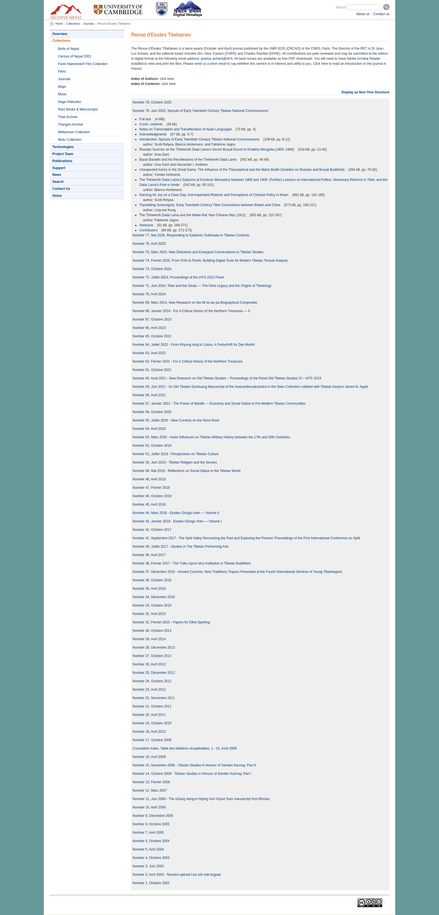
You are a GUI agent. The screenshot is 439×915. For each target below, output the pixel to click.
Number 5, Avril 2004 (148, 849)
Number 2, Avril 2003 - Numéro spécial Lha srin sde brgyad (176, 875)
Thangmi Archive (70, 124)
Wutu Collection (69, 140)
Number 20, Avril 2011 (149, 715)
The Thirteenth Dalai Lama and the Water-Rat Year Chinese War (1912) (193, 215)
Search (340, 7)
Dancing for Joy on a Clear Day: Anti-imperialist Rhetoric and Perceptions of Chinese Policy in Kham (214, 195)
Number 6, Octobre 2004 (150, 841)
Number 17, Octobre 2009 (151, 740)
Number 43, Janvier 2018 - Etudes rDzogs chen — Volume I (177, 521)
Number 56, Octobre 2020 (151, 412)
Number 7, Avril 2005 (148, 833)
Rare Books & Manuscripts (78, 109)
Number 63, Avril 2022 (149, 353)
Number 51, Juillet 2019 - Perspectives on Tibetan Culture (175, 454)
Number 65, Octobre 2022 (151, 336)
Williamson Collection (74, 132)
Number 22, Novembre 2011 (153, 698)
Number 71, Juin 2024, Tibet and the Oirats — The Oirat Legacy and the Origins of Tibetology (201, 286)
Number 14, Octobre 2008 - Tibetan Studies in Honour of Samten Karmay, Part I (191, 774)
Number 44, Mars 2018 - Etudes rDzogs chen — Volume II (175, 513)
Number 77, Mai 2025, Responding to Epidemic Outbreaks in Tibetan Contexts (190, 235)
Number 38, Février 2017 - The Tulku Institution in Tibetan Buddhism (191, 563)
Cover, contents (151, 124)
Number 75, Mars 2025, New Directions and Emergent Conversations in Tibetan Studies (197, 252)
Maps (62, 87)
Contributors (148, 230)
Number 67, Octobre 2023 (151, 319)
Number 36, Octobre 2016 (151, 580)
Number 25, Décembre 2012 (153, 673)
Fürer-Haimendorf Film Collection (83, 64)
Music (62, 94)
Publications (62, 161)
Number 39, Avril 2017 (149, 555)
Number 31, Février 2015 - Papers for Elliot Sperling (171, 622)
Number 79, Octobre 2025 (151, 102)
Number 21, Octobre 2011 (151, 706)
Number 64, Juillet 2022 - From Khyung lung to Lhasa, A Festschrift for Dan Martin (193, 345)
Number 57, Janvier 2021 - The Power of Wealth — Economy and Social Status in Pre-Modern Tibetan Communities (218, 403)
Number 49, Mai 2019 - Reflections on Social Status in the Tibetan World (186, 471)
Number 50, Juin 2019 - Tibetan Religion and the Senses (174, 462)
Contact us (381, 14)
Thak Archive (67, 117)
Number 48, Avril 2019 (149, 479)
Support (58, 168)
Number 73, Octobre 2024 (151, 269)
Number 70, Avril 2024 (149, 294)
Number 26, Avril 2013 (149, 664)
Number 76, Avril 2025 (149, 244)
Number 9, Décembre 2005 (152, 816)
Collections (73, 23)
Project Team (62, 154)
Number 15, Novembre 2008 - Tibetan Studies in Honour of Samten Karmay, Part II (194, 765)
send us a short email (210, 64)
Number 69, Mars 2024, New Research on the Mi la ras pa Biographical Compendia (194, 303)
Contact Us (61, 189)
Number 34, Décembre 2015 (153, 597)
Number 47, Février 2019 (151, 488)
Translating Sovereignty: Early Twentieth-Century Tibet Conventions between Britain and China (210, 205)
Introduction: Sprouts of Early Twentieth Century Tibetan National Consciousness (199, 139)
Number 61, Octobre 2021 (151, 370)
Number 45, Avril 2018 (149, 504)
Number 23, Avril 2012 (149, 690)
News (56, 175)
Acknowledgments (153, 134)
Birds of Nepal (68, 49)
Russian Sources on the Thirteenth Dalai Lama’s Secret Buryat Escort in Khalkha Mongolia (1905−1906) (217, 149)
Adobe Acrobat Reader (363, 59)
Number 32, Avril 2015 (149, 614)
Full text (145, 119)
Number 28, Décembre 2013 (153, 647)
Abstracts (146, 225)
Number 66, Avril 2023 (149, 328)
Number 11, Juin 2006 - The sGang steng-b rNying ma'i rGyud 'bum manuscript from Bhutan (201, 799)
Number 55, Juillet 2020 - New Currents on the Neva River (175, 420)
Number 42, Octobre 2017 (151, 530)
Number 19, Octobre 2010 (151, 723)
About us (362, 14)
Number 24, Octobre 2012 (151, 681)
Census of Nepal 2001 (74, 56)
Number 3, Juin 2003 (148, 866)
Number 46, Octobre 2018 (151, 496)
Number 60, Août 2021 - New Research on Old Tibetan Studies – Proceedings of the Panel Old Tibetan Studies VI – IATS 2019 (226, 378)
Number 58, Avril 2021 (149, 395)
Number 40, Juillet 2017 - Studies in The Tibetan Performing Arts (180, 546)
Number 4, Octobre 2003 (150, 858)
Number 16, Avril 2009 (149, 757)
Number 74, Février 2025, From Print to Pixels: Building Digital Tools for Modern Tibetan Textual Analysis (210, 260)
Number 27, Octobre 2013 (151, 656)
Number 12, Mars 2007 (149, 790)
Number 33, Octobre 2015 (151, 605)
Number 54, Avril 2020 (149, 429)
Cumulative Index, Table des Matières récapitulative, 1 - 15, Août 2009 (184, 748)
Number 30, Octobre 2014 (151, 631)
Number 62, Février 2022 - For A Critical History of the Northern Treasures (187, 361)
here (324, 64)
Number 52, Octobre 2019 (151, 446)
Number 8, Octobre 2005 (150, 824)
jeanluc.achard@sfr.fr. (217, 59)
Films (62, 71)
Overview (59, 34)
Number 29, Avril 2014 (149, 639)
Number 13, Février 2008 (151, 782)
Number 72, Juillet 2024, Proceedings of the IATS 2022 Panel (178, 277)
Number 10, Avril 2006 (149, 807)
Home (59, 23)
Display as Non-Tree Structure (365, 92)
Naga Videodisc (69, 102)
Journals (88, 23)
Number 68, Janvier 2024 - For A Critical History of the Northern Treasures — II (191, 311)
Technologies (63, 147)
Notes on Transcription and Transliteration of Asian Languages (186, 129)
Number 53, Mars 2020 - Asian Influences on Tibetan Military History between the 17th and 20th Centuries (211, 437)
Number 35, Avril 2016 (149, 589)
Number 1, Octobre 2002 (150, 883)
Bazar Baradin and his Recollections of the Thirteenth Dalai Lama (188, 160)
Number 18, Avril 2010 (149, 732)
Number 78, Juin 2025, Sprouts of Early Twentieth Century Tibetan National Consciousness (200, 111)
